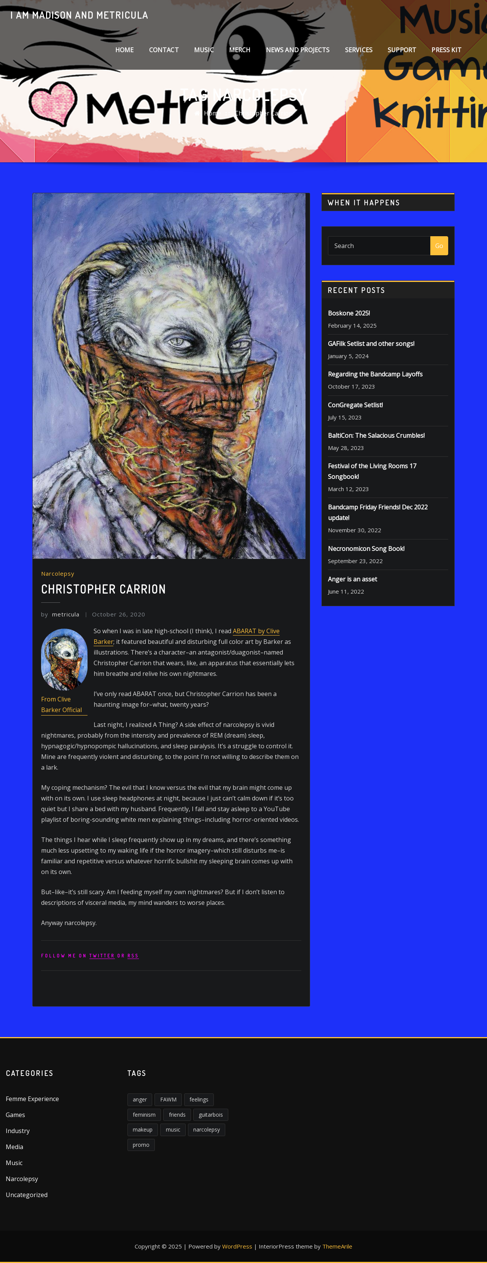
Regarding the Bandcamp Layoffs (375, 374)
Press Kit (446, 50)
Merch (240, 50)
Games (15, 1115)
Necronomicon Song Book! (366, 548)
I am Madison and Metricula (79, 15)
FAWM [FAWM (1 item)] (168, 1099)
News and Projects (298, 50)
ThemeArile (337, 1246)
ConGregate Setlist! (355, 405)
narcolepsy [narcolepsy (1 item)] (206, 1129)
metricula (60, 614)
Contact (164, 50)
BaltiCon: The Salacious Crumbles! (376, 435)
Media (14, 1147)
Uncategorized (27, 1195)
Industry (18, 1131)
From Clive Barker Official (61, 704)
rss (133, 956)
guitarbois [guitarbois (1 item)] (211, 1114)
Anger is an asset (352, 579)
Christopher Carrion (264, 113)
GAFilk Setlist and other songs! (371, 343)
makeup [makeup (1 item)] (143, 1129)
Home (124, 50)
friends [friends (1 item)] (177, 1114)
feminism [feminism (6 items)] (144, 1114)
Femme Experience (32, 1099)
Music (204, 50)
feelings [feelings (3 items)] (198, 1099)
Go (439, 246)
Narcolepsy (58, 573)
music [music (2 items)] (173, 1129)
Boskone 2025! (349, 313)
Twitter (102, 956)
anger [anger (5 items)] (140, 1099)
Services (358, 50)
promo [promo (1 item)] (141, 1144)
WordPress (237, 1246)
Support (402, 50)
